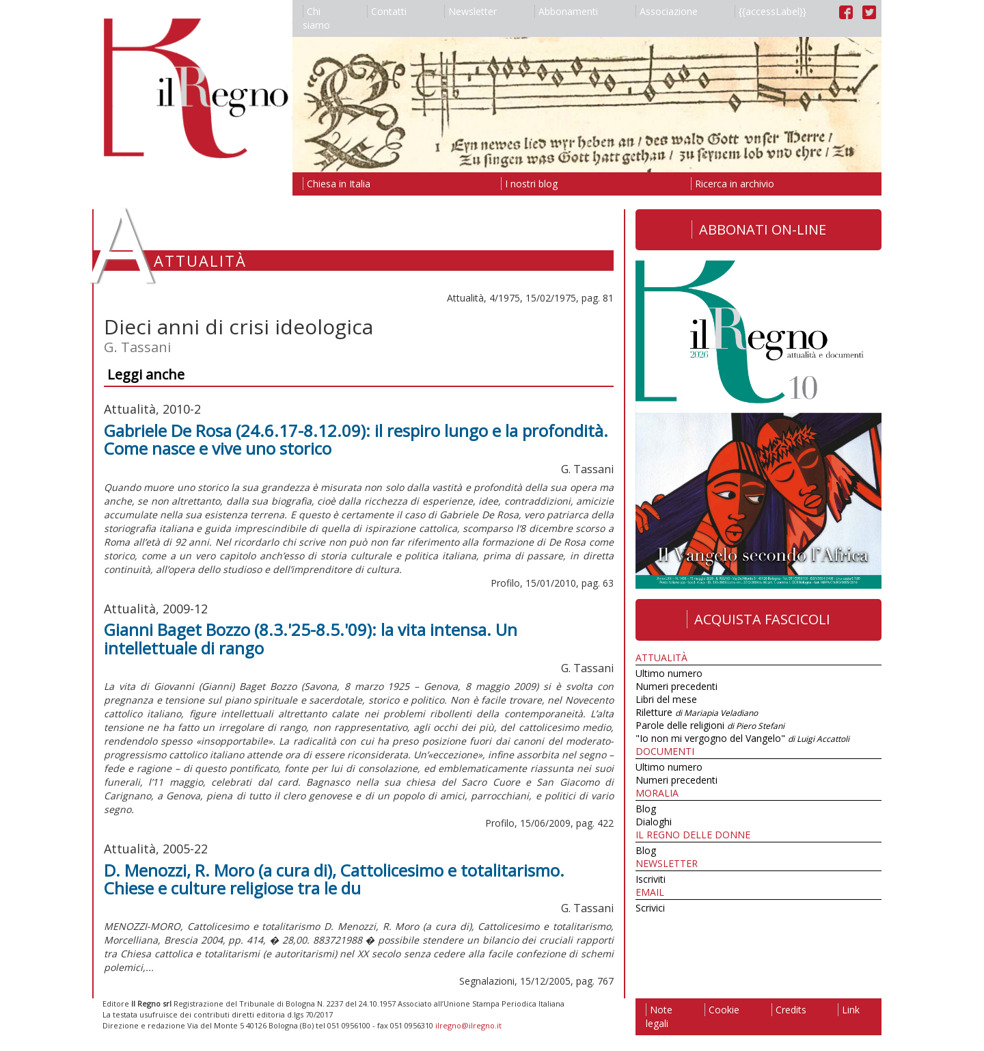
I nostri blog (529, 183)
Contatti (387, 11)
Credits (788, 1009)
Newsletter (470, 11)
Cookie (722, 1009)
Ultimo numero (669, 673)
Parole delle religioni (710, 725)
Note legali (659, 1016)
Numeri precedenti (677, 686)
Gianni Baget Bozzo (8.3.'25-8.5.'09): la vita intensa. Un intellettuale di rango (310, 638)
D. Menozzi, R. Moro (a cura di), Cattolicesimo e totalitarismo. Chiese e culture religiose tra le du (334, 879)
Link (849, 1009)
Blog (646, 808)
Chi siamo (316, 18)
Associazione (667, 11)
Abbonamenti (566, 11)
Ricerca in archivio (732, 183)
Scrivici (650, 907)
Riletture (697, 712)
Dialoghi (654, 821)
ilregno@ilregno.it (468, 1025)
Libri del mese (666, 699)
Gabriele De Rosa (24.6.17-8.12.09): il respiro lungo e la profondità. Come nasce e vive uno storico (356, 439)
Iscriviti (651, 879)
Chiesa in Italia (336, 183)
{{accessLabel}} (770, 11)
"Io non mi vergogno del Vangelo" (742, 738)
